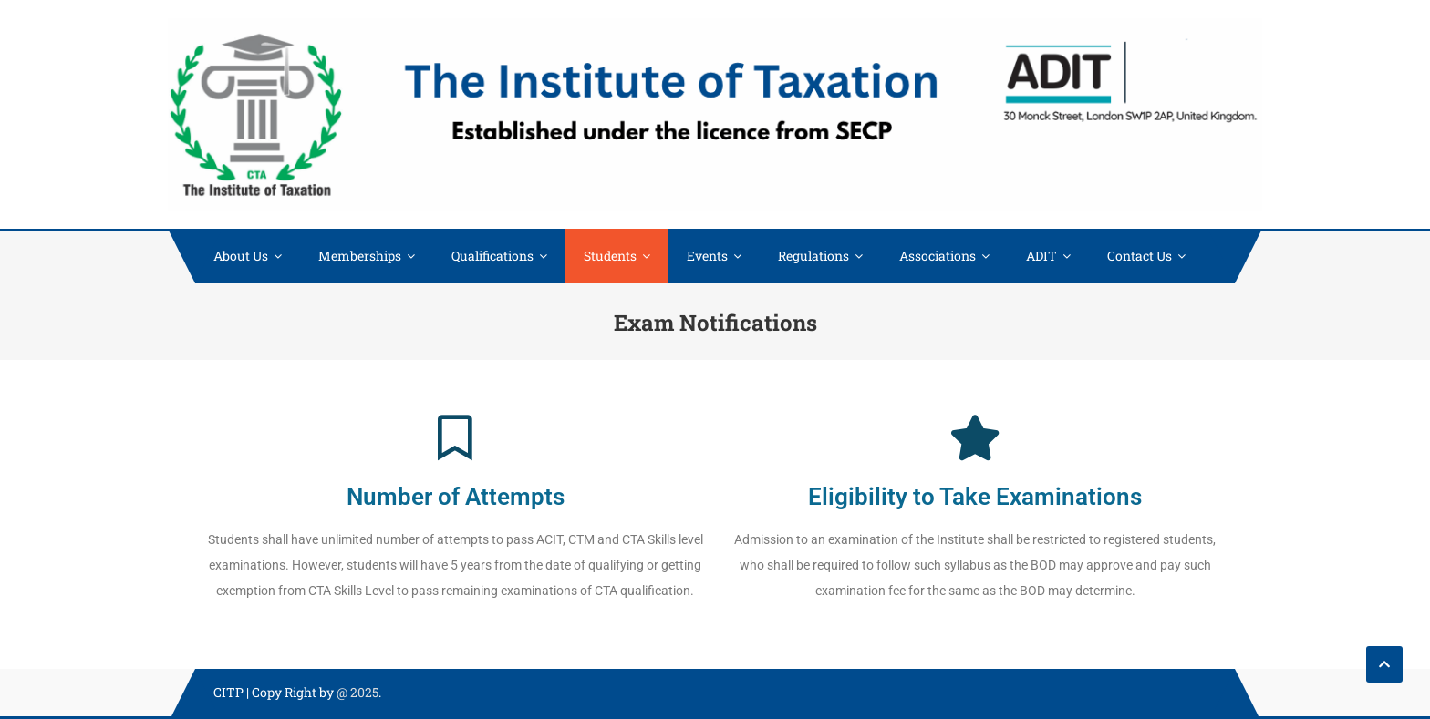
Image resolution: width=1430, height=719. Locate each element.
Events (707, 255)
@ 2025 (357, 692)
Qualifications (492, 255)
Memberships (359, 255)
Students (610, 255)
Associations (937, 255)
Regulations (813, 255)
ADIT (1041, 255)
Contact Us (1139, 255)
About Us (240, 255)
